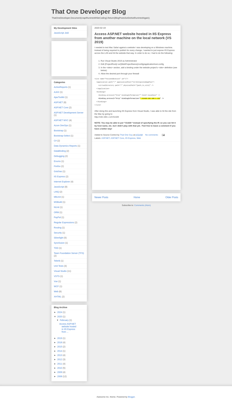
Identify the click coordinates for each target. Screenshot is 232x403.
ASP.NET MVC (61, 120)
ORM (56, 212)
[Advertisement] (136, 166)
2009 (60, 372)
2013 (60, 355)
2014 (60, 351)
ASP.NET (105, 138)
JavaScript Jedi (61, 33)
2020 (60, 316)
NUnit (56, 207)
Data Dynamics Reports (65, 146)
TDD (56, 248)
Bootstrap (58, 130)
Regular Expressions (64, 222)
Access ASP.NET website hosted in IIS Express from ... (67, 328)
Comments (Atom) (142, 205)
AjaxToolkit (59, 97)
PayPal (57, 217)
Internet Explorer (62, 181)
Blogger (131, 397)
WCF (56, 286)
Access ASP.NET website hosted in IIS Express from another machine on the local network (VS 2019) (132, 38)
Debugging (59, 156)
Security (58, 232)
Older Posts (171, 197)
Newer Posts (101, 197)
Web (139, 138)
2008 (60, 376)
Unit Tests (58, 266)
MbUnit (57, 197)
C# (55, 140)
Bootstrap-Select (62, 135)
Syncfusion (59, 243)
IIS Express (130, 138)
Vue (56, 281)
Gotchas (58, 171)
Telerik (57, 261)
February (64, 320)
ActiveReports (60, 87)
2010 (60, 368)
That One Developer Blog (88, 11)
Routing (57, 227)
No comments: (152, 135)
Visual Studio (60, 271)
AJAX (56, 92)
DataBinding (60, 151)
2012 (60, 359)
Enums (57, 161)
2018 (60, 342)
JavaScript (59, 187)
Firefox (57, 166)
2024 (60, 312)
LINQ (56, 192)
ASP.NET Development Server (68, 112)
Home (137, 197)
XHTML (57, 296)
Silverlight (58, 237)
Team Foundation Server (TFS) (69, 253)
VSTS (57, 276)
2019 (60, 338)
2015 (60, 346)
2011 (60, 363)
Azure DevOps (61, 125)
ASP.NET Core (117, 138)
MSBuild (58, 202)
